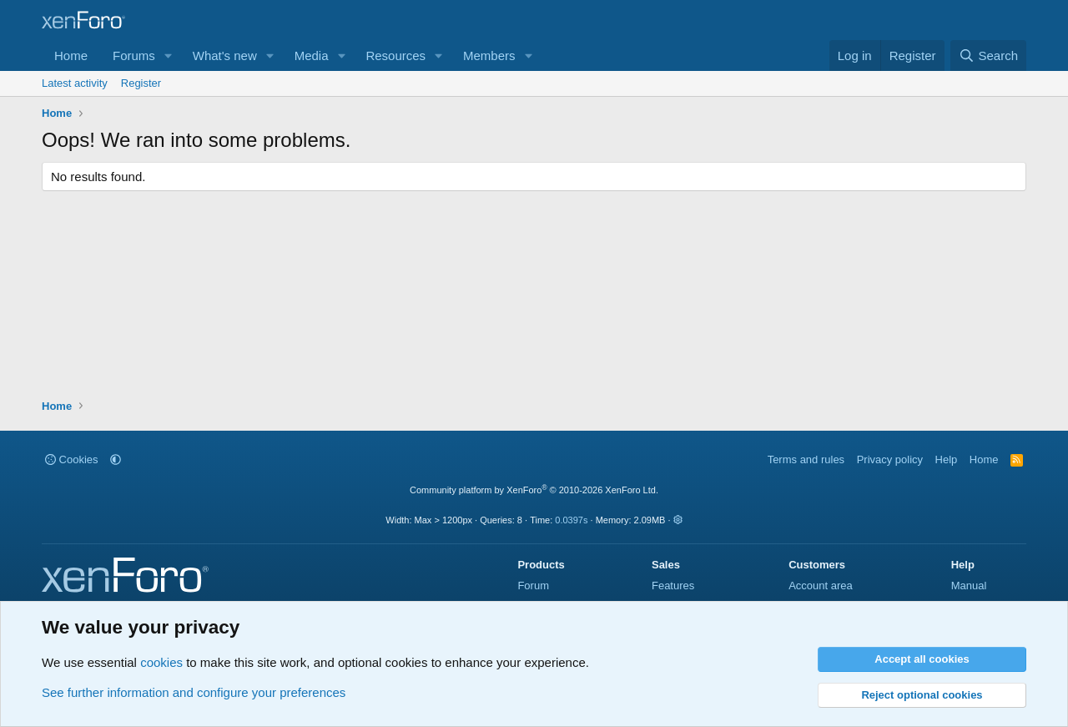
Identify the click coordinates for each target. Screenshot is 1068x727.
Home (71, 55)
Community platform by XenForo (534, 490)
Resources (395, 55)
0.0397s (571, 520)
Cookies (71, 459)
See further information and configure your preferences (193, 692)
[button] (168, 55)
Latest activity (75, 83)
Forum (533, 585)
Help (946, 459)
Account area (820, 585)
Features (673, 585)
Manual (969, 585)
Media (312, 55)
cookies (161, 662)
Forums (134, 55)
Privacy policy (890, 459)
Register (141, 83)
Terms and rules (806, 459)
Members (489, 55)
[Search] (988, 55)
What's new (225, 55)
